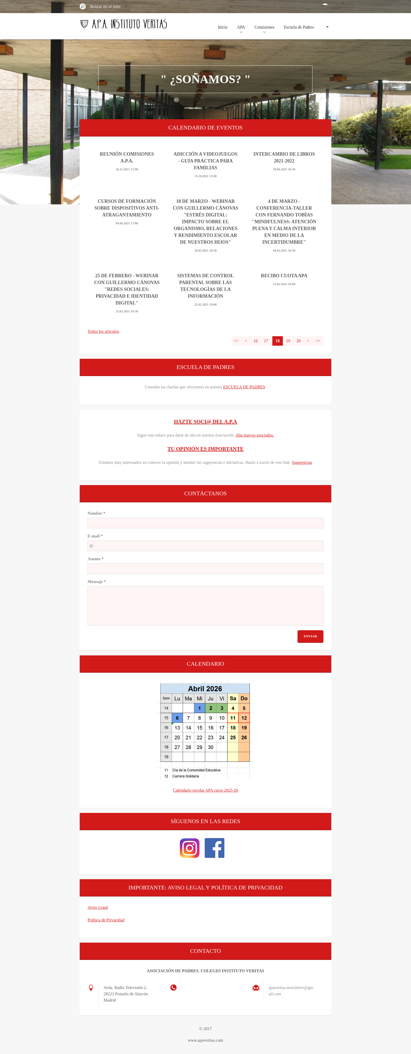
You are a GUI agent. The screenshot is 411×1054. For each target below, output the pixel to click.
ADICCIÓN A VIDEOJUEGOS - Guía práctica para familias (205, 160)
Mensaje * (97, 581)
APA (241, 29)
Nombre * (96, 513)
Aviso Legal (98, 907)
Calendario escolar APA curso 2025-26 (205, 790)
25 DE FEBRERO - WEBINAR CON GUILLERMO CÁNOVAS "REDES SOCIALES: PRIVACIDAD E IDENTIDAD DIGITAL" (127, 289)
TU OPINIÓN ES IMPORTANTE (205, 449)
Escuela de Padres (299, 27)
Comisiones (264, 29)
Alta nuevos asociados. (254, 435)
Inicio (223, 27)
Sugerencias (302, 462)
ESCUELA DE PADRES (244, 387)
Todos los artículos (103, 331)
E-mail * (95, 536)
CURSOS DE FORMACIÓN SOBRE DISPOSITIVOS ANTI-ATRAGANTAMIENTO (126, 208)
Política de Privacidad (106, 920)
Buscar (83, 6)
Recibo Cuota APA (284, 275)
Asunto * (96, 559)
